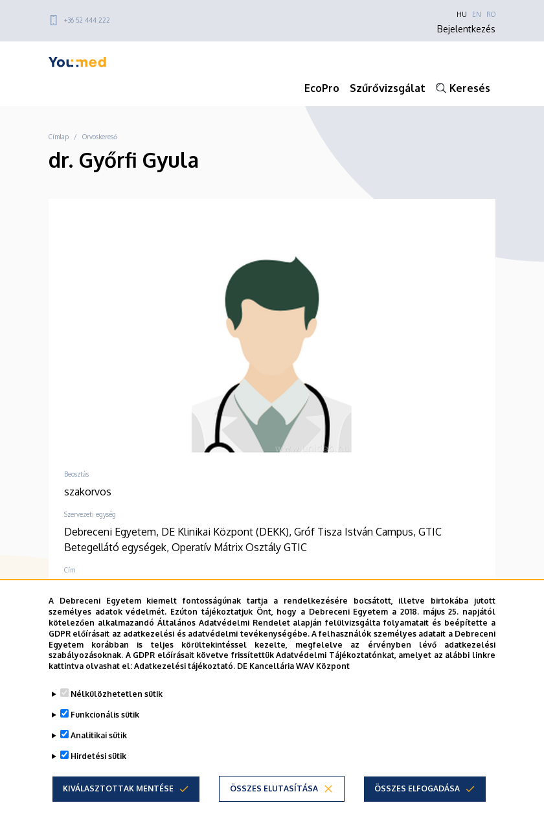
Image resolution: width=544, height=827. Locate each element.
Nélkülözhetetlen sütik (117, 694)
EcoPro (321, 88)
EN (476, 14)
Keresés (469, 88)
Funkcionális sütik (105, 714)
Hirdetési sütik (98, 756)
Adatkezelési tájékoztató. (184, 666)
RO (490, 14)
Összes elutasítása (274, 788)
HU (462, 14)
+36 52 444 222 (87, 20)
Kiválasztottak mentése (118, 788)
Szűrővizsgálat (387, 88)
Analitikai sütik (99, 735)
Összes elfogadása (417, 788)
